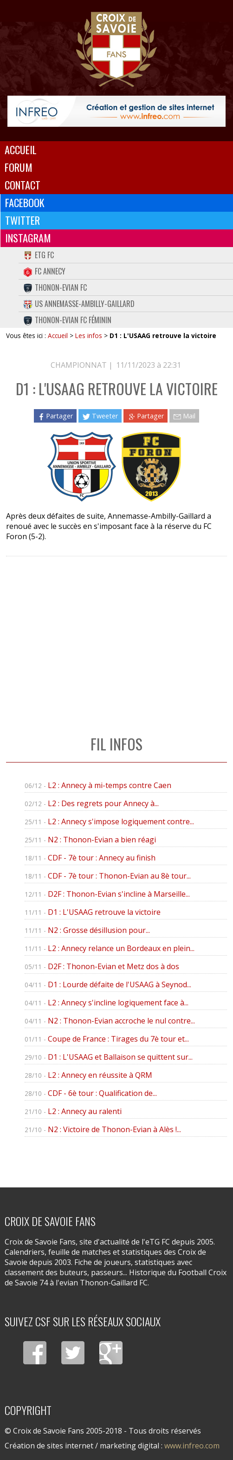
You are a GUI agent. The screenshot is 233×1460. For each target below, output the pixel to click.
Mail (184, 415)
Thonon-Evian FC (55, 287)
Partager (55, 415)
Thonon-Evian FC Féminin (67, 320)
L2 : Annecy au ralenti (85, 1111)
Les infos (88, 335)
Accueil (21, 149)
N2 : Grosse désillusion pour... (99, 930)
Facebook (25, 202)
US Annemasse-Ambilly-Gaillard (79, 303)
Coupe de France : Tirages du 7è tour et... (118, 1039)
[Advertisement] (116, 636)
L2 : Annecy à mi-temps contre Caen (109, 785)
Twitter (22, 220)
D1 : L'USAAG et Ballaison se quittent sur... (120, 1057)
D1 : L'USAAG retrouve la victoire (104, 912)
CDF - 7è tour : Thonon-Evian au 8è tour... (119, 876)
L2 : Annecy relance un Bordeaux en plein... (121, 948)
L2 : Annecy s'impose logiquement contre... (121, 821)
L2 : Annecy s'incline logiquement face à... (118, 1002)
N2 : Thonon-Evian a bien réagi (102, 839)
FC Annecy (44, 271)
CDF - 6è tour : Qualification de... (102, 1093)
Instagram (28, 237)
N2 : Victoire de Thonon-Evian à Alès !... (114, 1129)
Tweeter (100, 415)
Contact (22, 184)
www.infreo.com (192, 1445)
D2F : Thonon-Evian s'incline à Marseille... (119, 894)
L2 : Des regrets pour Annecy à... (103, 803)
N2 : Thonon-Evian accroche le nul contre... (121, 1021)
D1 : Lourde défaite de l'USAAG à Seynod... (119, 984)
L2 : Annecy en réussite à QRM (100, 1075)
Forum (18, 167)
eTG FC (38, 255)
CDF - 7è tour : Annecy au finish (101, 858)
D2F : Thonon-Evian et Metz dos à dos (113, 966)
